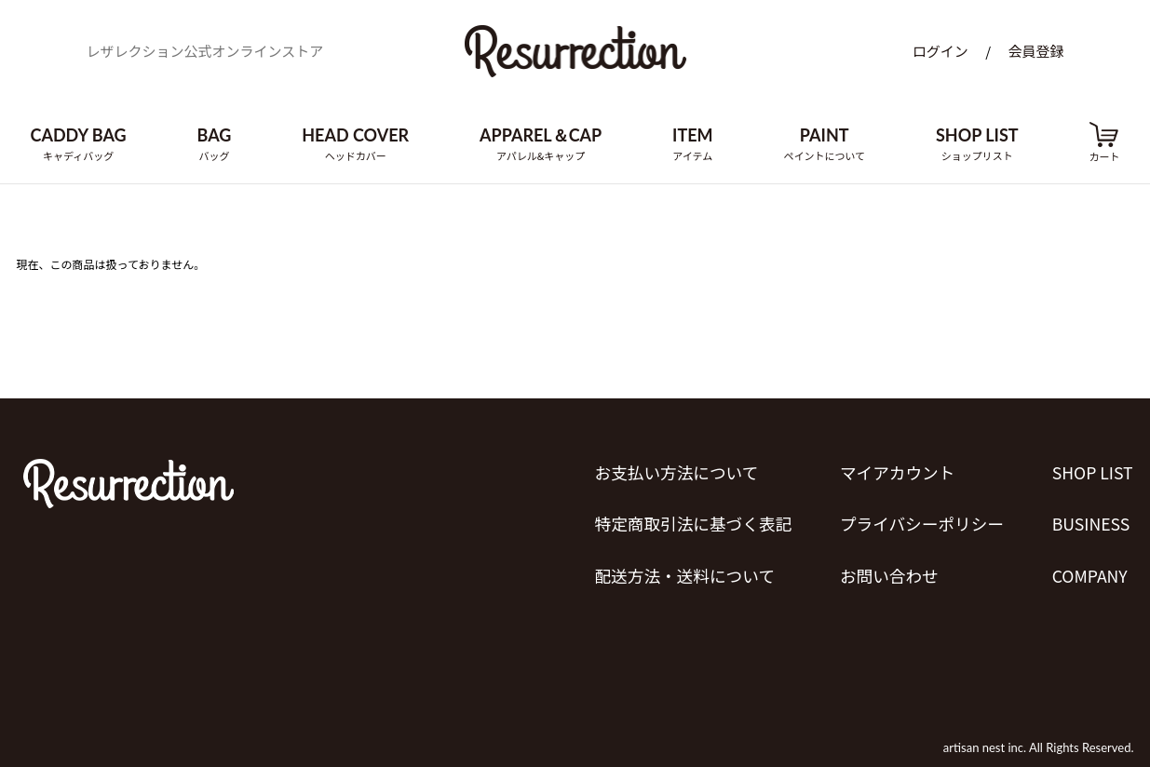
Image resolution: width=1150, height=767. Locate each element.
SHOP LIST (1092, 471)
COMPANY (1090, 568)
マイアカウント (895, 471)
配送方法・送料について (681, 568)
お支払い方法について (672, 471)
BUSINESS (1090, 519)
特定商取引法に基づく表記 (690, 519)
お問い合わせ (887, 568)
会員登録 (1035, 53)
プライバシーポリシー (921, 519)
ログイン (940, 53)
